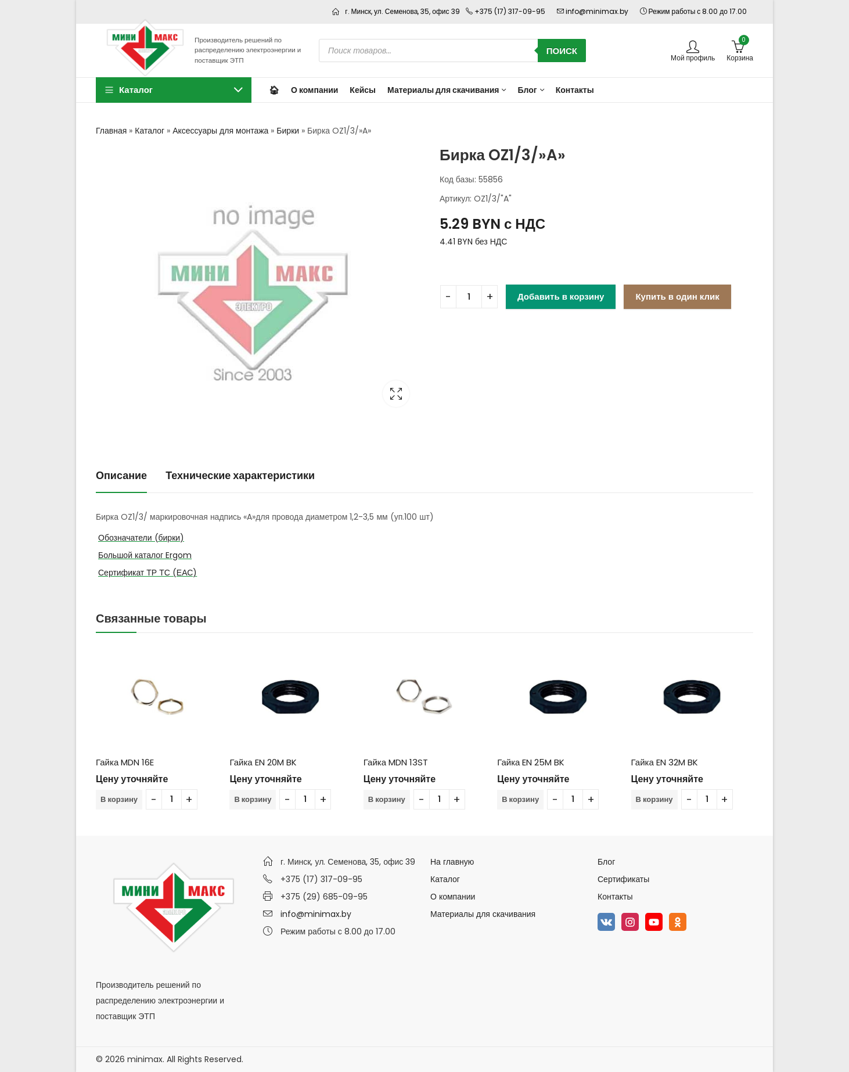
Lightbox (396, 393)
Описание (121, 475)
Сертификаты (623, 879)
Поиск (561, 51)
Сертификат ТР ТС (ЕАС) (147, 572)
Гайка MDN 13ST (396, 762)
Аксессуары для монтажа (220, 130)
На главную (452, 862)
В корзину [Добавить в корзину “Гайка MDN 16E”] (119, 799)
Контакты (615, 896)
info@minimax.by (315, 914)
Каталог (149, 130)
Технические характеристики (240, 475)
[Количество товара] (469, 296)
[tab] (121, 475)
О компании (452, 896)
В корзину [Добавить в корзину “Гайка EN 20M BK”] (252, 799)
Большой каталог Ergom (145, 555)
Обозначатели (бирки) (141, 538)
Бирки (287, 130)
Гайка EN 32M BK (664, 762)
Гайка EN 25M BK (530, 762)
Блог (606, 862)
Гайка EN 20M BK (262, 762)
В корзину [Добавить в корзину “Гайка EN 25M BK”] (520, 799)
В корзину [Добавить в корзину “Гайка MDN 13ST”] (386, 799)
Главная (111, 130)
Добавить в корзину (560, 296)
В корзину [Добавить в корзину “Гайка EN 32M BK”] (654, 799)
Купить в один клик (677, 296)
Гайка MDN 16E (125, 762)
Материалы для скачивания (482, 914)
